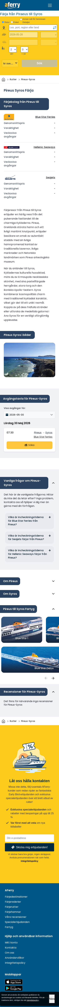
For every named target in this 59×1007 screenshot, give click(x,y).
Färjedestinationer (16, 897)
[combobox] (33, 28)
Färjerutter (11, 907)
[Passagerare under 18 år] (24, 50)
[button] (29, 414)
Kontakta (10, 947)
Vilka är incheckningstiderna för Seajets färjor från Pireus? (26, 537)
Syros (48, 432)
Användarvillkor (14, 958)
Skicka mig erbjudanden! (29, 847)
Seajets (50, 177)
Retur (7, 22)
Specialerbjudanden (17, 922)
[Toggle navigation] (50, 5)
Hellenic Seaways (44, 147)
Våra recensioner (15, 917)
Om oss (9, 952)
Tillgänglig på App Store (13, 981)
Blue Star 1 (21, 638)
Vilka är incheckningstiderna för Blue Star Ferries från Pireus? (26, 521)
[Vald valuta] (10, 63)
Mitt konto (11, 942)
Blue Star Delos (44, 668)
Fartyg (9, 927)
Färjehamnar (13, 912)
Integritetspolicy (29, 861)
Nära (52, 999)
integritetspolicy (33, 1000)
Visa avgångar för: (14, 408)
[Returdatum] (23, 42)
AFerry (9, 890)
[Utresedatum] (23, 35)
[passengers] (45, 678)
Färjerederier (13, 902)
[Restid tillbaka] (49, 42)
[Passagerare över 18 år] (13, 50)
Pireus (38, 432)
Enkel (16, 22)
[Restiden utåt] (49, 35)
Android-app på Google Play (13, 988)
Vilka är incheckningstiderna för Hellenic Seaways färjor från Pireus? (27, 554)
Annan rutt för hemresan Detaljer (33, 20)
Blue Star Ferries (45, 117)
